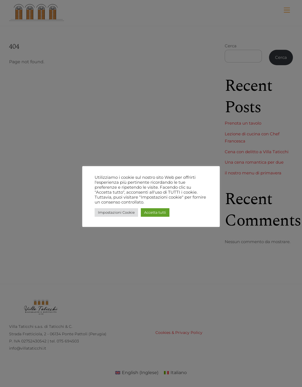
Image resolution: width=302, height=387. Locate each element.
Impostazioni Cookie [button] (116, 212)
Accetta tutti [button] (155, 212)
